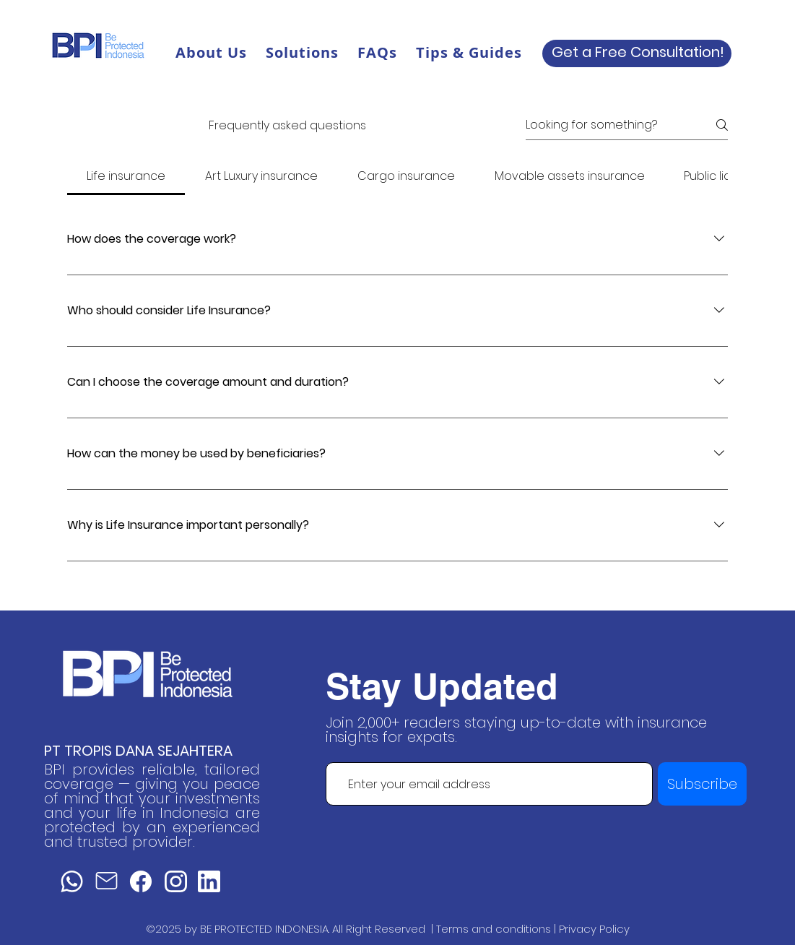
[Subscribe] (702, 784)
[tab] (126, 176)
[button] (302, 52)
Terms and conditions (493, 928)
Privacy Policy (594, 928)
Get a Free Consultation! (638, 52)
